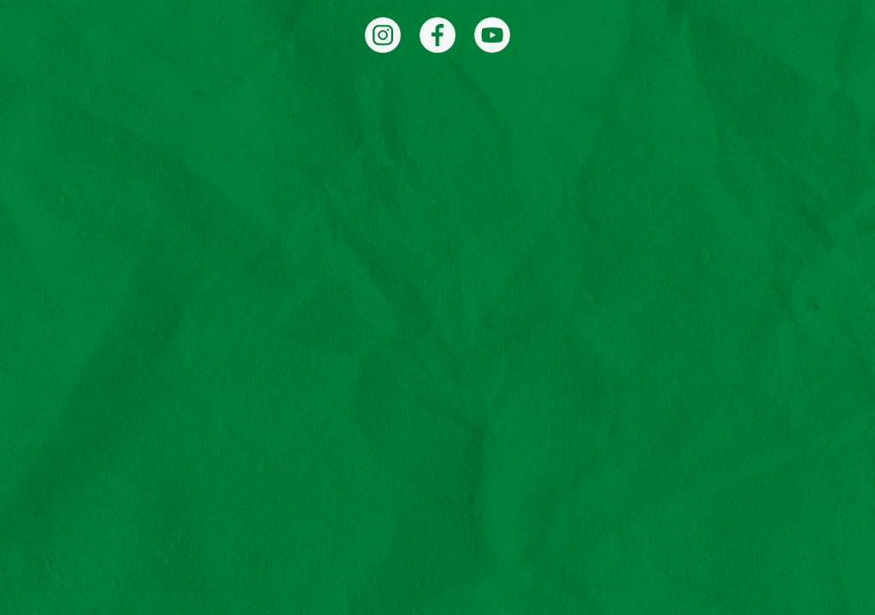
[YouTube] (492, 35)
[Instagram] (383, 35)
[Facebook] (437, 35)
